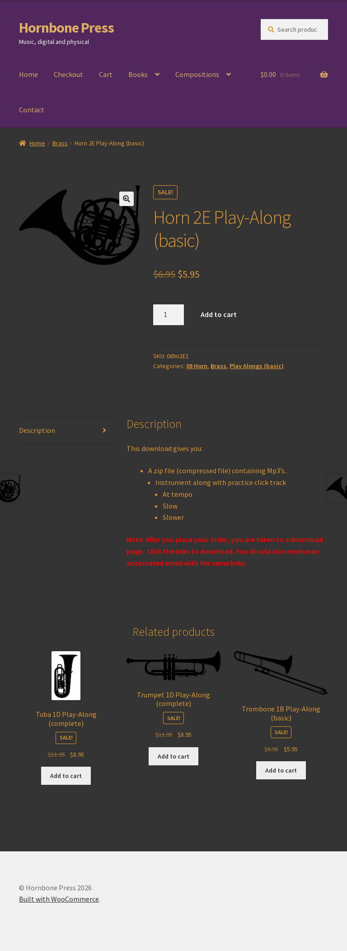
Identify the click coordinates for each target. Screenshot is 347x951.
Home (28, 74)
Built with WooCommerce (59, 898)
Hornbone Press (66, 28)
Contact (31, 109)
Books (138, 74)
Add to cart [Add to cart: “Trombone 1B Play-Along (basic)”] (281, 770)
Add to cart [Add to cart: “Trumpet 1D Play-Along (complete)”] (173, 756)
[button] (126, 199)
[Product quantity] (168, 314)
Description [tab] (37, 430)
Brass (60, 143)
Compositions (197, 74)
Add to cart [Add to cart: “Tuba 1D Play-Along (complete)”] (66, 776)
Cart (106, 74)
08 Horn (196, 366)
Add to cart (219, 314)
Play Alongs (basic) (257, 366)
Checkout (68, 74)
